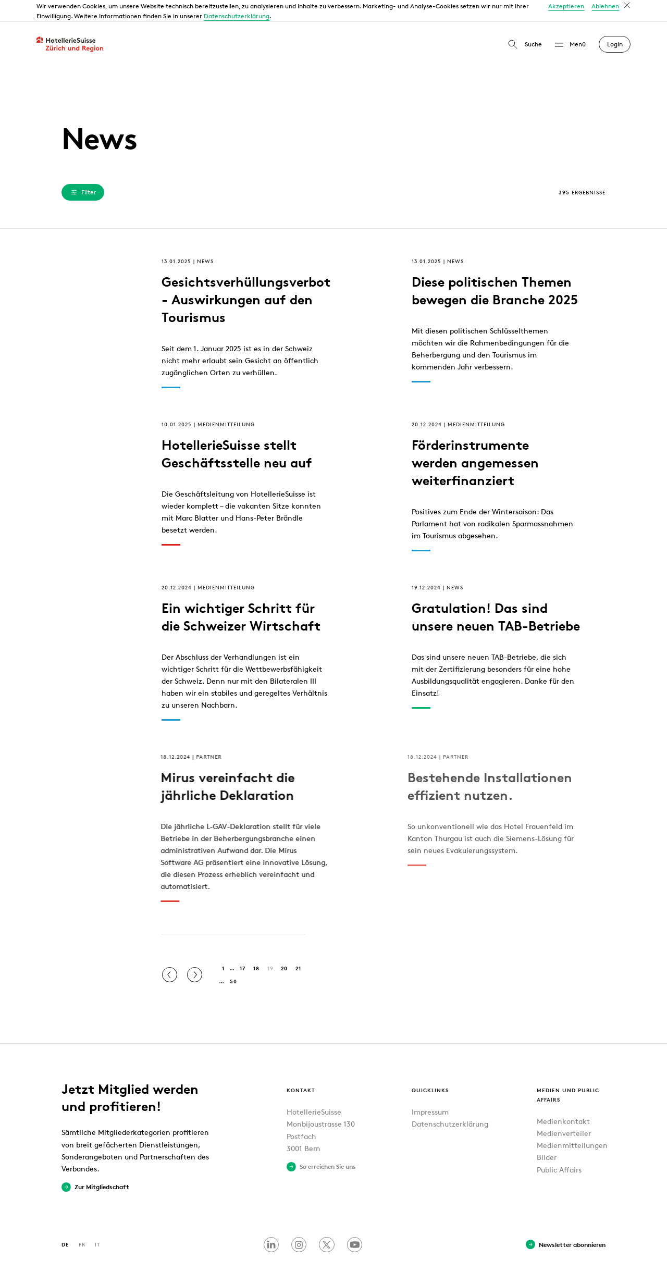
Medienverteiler (564, 1111)
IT (97, 1222)
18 (256, 946)
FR (82, 1222)
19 (270, 946)
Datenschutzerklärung (450, 1101)
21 (298, 946)
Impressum (430, 1089)
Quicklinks (430, 1068)
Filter (82, 170)
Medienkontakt (563, 1099)
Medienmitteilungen (572, 1123)
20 (284, 946)
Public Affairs (559, 1147)
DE (65, 1222)
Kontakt (301, 1068)
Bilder (547, 1135)
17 (242, 946)
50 (233, 959)
